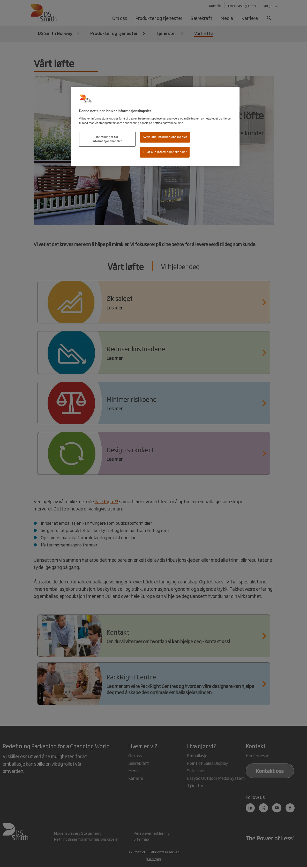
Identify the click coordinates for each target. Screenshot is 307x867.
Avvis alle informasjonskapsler (165, 137)
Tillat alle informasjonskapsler (165, 152)
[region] (155, 126)
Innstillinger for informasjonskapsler (107, 139)
